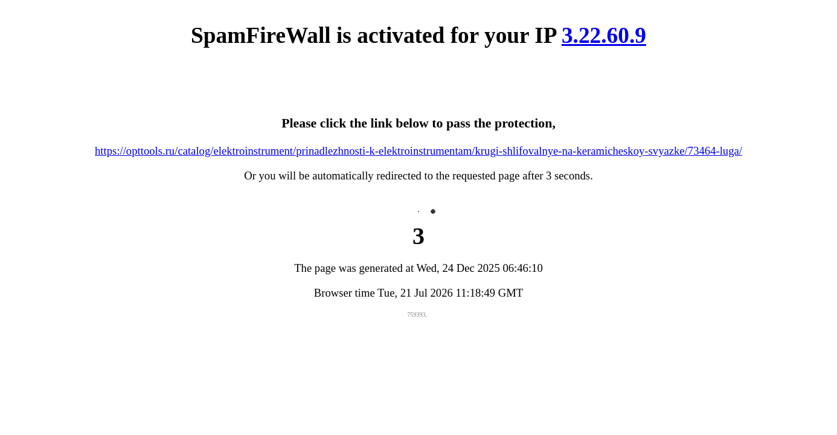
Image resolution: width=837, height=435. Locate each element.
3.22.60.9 (604, 35)
